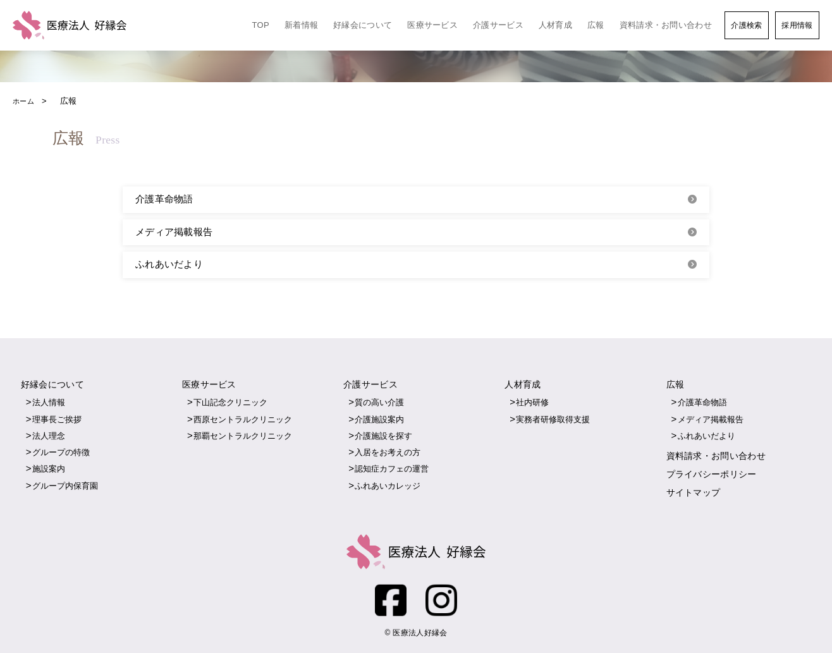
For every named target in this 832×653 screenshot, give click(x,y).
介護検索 (746, 25)
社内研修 (532, 403)
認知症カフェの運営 (392, 470)
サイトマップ (693, 493)
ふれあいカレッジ (387, 487)
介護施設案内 (379, 420)
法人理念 (48, 437)
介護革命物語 (164, 199)
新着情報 (301, 25)
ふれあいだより (169, 265)
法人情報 (48, 403)
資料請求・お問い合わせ (666, 25)
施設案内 (48, 470)
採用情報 (796, 25)
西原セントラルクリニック (242, 420)
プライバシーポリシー (711, 475)
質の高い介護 (379, 403)
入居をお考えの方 (387, 453)
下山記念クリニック (230, 403)
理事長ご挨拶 (57, 420)
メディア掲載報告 (173, 233)
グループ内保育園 (65, 487)
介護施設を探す (383, 437)
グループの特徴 (61, 453)
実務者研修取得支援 (553, 420)
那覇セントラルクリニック (242, 437)
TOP (260, 25)
